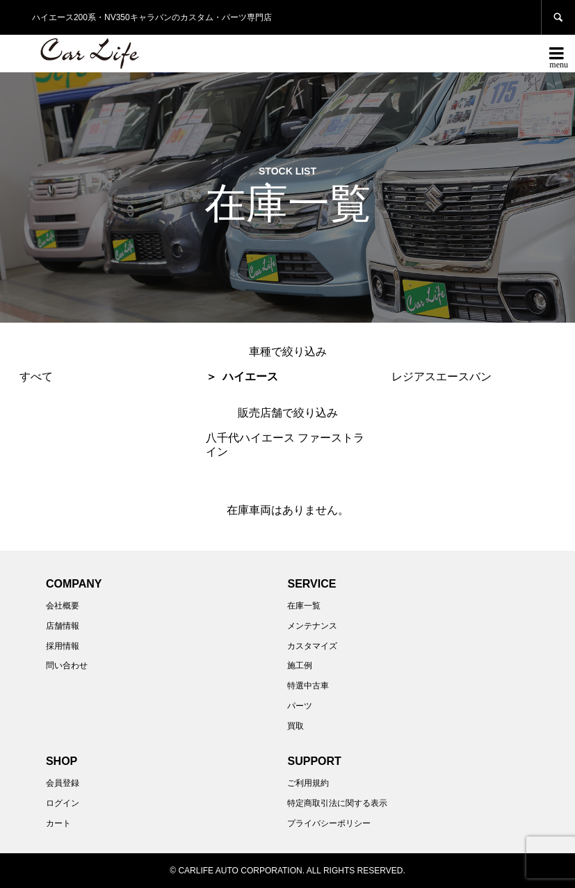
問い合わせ (67, 665)
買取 (295, 726)
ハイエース (250, 376)
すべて (36, 376)
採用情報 (62, 646)
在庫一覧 (304, 606)
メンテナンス (312, 626)
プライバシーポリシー (329, 823)
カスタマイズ (312, 646)
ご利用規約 (308, 783)
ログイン (62, 803)
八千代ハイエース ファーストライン (285, 445)
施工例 (299, 665)
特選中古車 (308, 686)
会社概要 (62, 606)
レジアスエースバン (441, 376)
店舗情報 (62, 626)
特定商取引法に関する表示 (337, 803)
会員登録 (62, 783)
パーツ (299, 706)
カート (58, 823)
